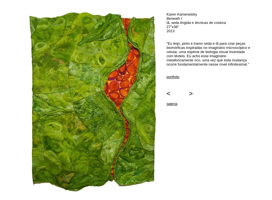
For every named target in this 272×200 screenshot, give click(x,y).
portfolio (173, 77)
